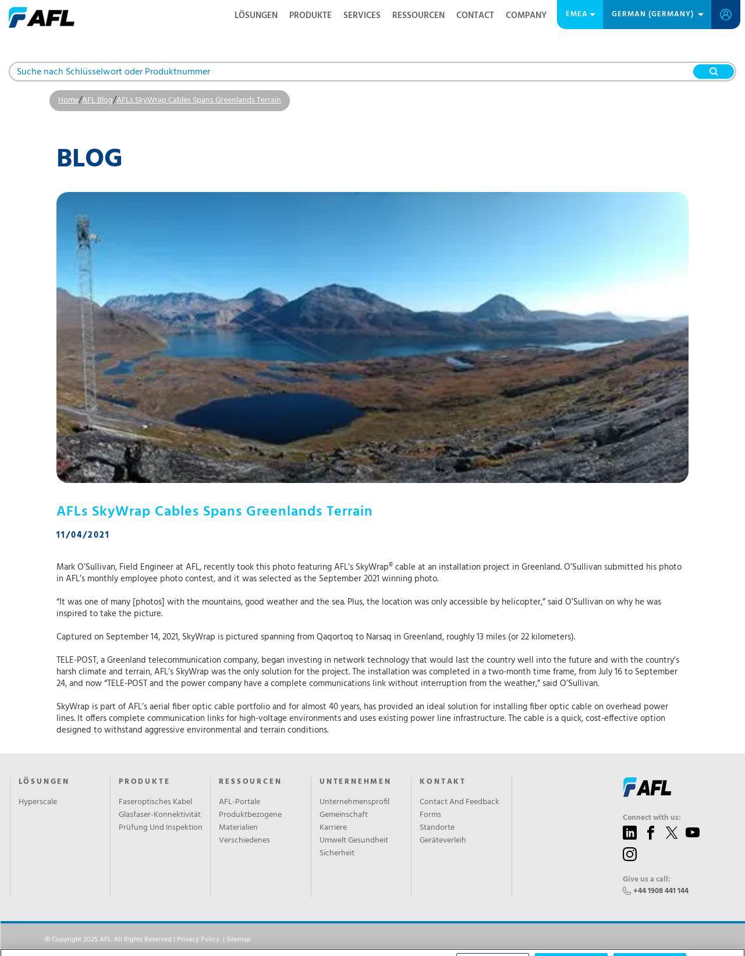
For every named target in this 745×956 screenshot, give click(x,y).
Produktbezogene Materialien (250, 821)
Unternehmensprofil (354, 802)
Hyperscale (38, 802)
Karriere (333, 828)
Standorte (437, 828)
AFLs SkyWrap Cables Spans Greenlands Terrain (198, 100)
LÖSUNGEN (256, 16)
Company (526, 16)
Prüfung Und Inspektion (161, 828)
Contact (475, 16)
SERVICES (362, 16)
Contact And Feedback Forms (459, 809)
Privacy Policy (198, 940)
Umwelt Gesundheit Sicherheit (354, 847)
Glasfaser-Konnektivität (160, 815)
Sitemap (238, 940)
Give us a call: (646, 879)
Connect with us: (652, 818)
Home (68, 100)
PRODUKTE (310, 16)
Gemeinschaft (344, 815)
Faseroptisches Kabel (155, 802)
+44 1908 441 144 (661, 891)
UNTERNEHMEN (356, 782)
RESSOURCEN (418, 16)
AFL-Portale (239, 802)
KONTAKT (443, 782)
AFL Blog (97, 100)
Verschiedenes (244, 840)
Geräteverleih (443, 840)
